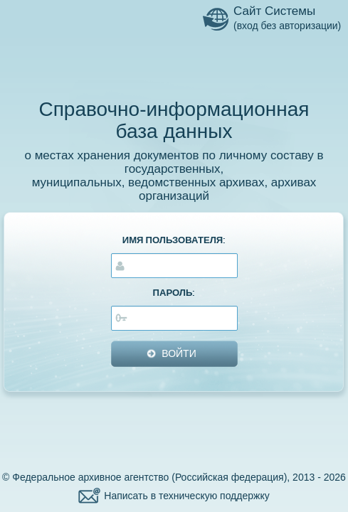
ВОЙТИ (179, 353)
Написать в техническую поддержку (186, 495)
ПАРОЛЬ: (174, 292)
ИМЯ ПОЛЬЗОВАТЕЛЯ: (174, 240)
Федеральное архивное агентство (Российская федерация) (149, 477)
